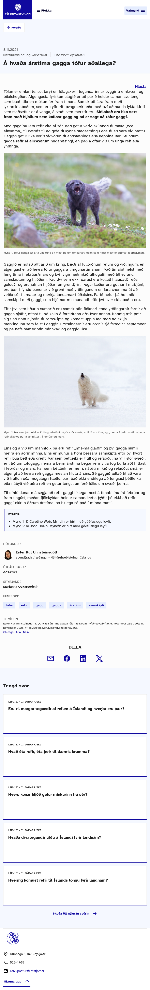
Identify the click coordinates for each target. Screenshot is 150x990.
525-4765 (17, 962)
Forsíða (16, 27)
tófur (9, 605)
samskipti (96, 605)
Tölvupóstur (27, 971)
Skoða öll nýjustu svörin (75, 913)
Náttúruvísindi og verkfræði (25, 55)
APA (18, 632)
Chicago (8, 632)
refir (24, 605)
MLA (26, 632)
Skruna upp (17, 981)
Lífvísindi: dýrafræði (70, 55)
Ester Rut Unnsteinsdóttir (38, 552)
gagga (56, 605)
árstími (75, 605)
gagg (40, 605)
